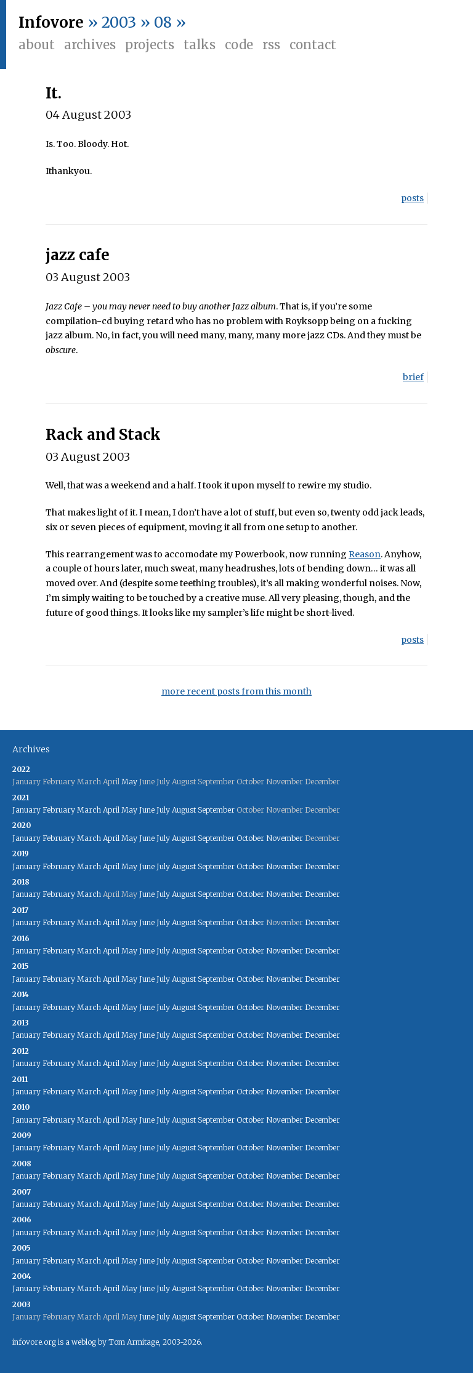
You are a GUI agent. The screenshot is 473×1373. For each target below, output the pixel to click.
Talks (200, 44)
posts (412, 198)
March (89, 809)
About (36, 44)
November (284, 838)
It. (54, 93)
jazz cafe (78, 255)
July (163, 809)
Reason (365, 554)
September (216, 809)
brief (413, 377)
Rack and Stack (103, 434)
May (129, 781)
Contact (312, 44)
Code (239, 44)
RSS (271, 44)
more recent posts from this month (236, 691)
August (184, 809)
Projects (149, 44)
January (26, 809)
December (322, 866)
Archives (90, 44)
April (111, 809)
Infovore (51, 22)
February (58, 809)
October (250, 838)
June (147, 809)
